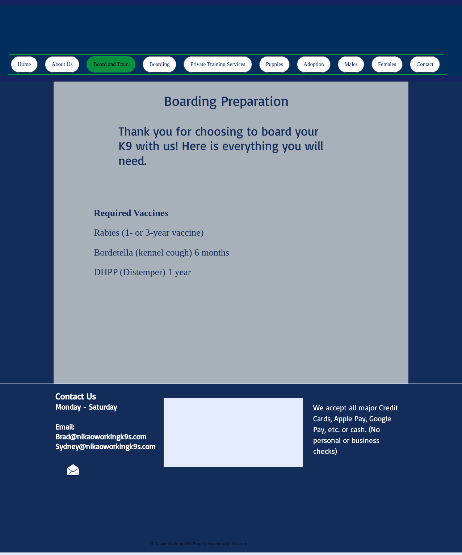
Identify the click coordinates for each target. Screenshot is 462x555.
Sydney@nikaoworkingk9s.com (105, 446)
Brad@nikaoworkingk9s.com (101, 436)
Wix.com (239, 543)
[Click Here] (73, 469)
